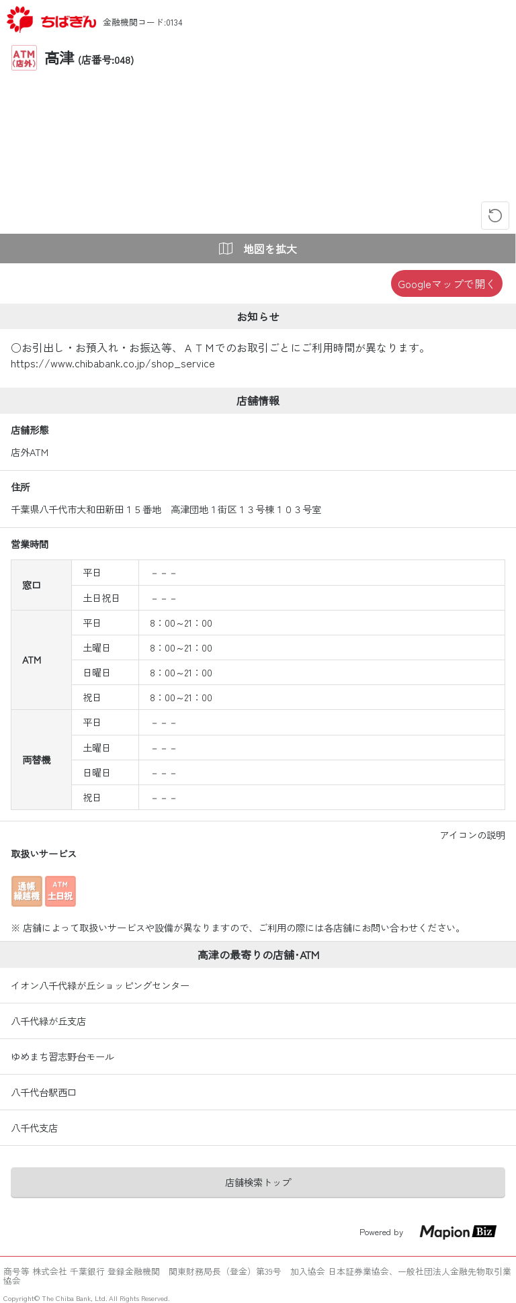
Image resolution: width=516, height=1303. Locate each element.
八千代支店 (34, 1127)
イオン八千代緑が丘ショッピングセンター (100, 985)
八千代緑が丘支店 (48, 1021)
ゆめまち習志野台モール (62, 1056)
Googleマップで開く (447, 283)
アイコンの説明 (472, 834)
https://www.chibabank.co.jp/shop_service (113, 362)
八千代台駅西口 (44, 1092)
